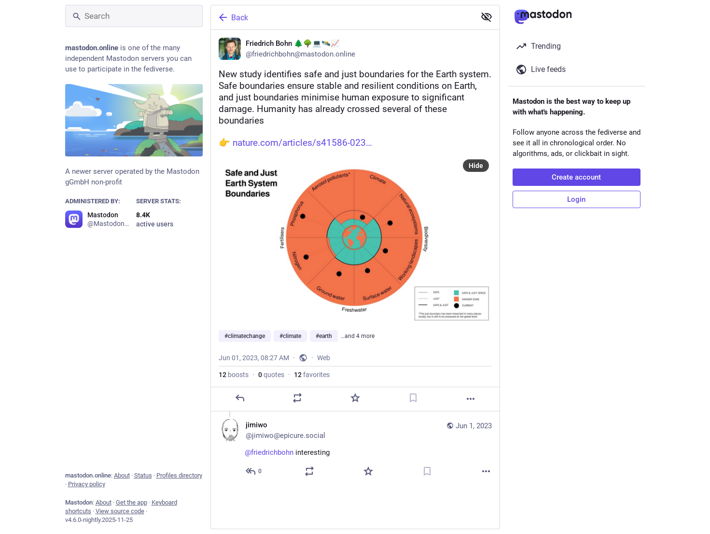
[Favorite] (355, 398)
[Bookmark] (412, 398)
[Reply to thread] (254, 471)
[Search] (134, 16)
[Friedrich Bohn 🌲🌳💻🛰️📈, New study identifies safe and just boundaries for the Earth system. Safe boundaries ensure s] (355, 220)
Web (323, 358)
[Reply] (239, 398)
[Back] (342, 17)
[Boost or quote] (297, 398)
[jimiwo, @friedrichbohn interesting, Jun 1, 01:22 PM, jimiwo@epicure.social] (355, 449)
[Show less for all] (486, 16)
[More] (470, 399)
